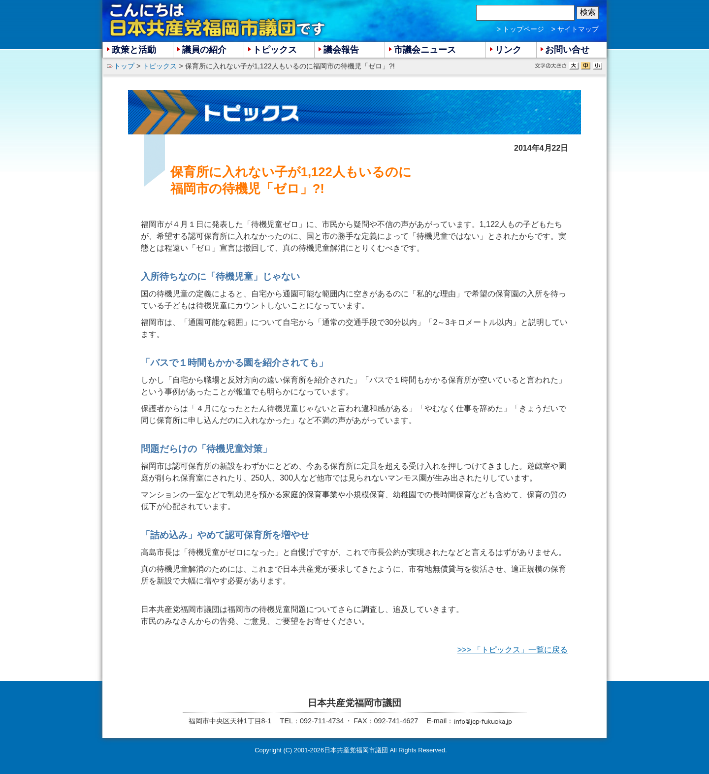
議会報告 (341, 50)
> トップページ (520, 29)
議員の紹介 (204, 50)
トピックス (159, 66)
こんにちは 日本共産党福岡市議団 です (218, 20)
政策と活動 (134, 50)
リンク (508, 50)
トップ (124, 66)
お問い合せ (567, 50)
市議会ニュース (425, 50)
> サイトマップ (575, 29)
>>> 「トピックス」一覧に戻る (512, 649)
